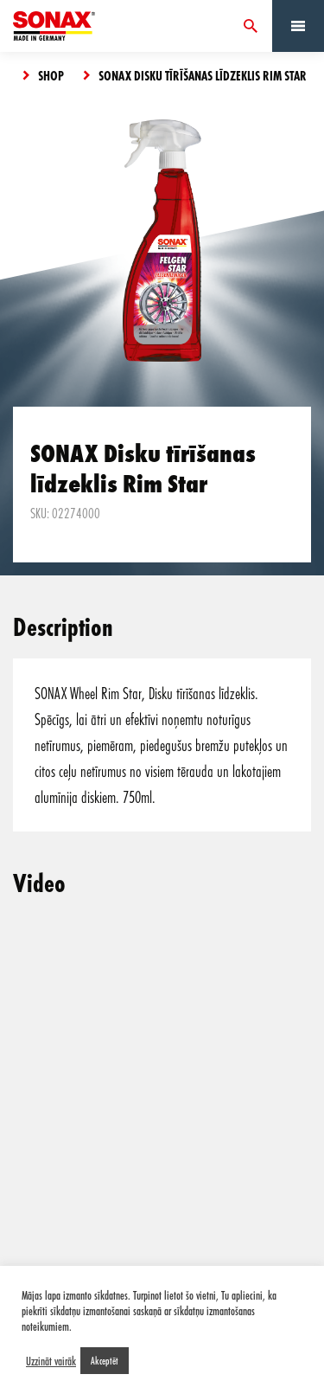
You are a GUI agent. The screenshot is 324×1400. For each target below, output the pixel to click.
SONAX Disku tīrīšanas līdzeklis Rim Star (202, 75)
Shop (51, 75)
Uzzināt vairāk (51, 1361)
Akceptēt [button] (104, 1360)
